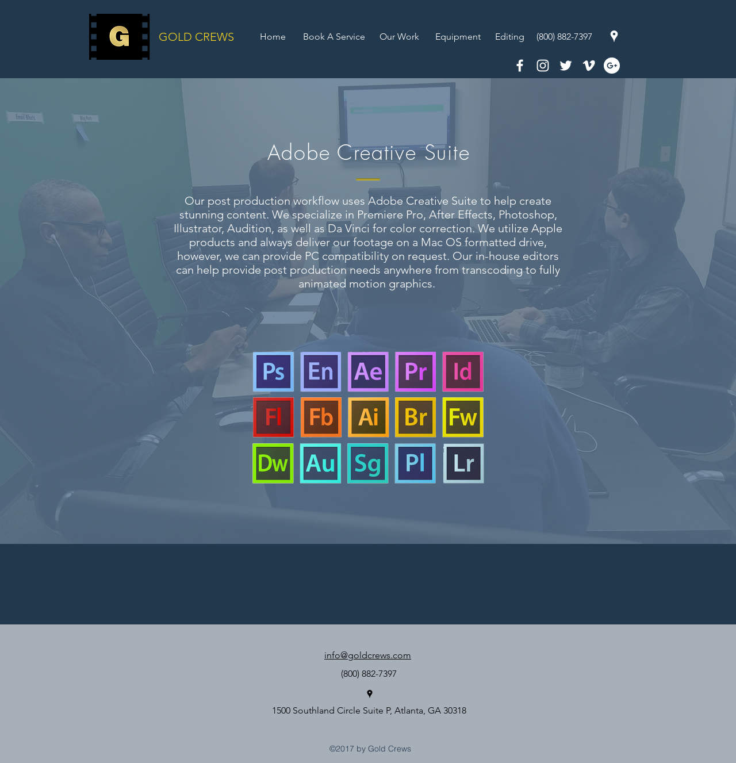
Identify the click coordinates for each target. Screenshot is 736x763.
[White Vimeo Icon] (589, 65)
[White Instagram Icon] (543, 65)
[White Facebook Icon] (520, 65)
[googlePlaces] (614, 36)
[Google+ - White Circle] (612, 65)
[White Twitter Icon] (566, 65)
